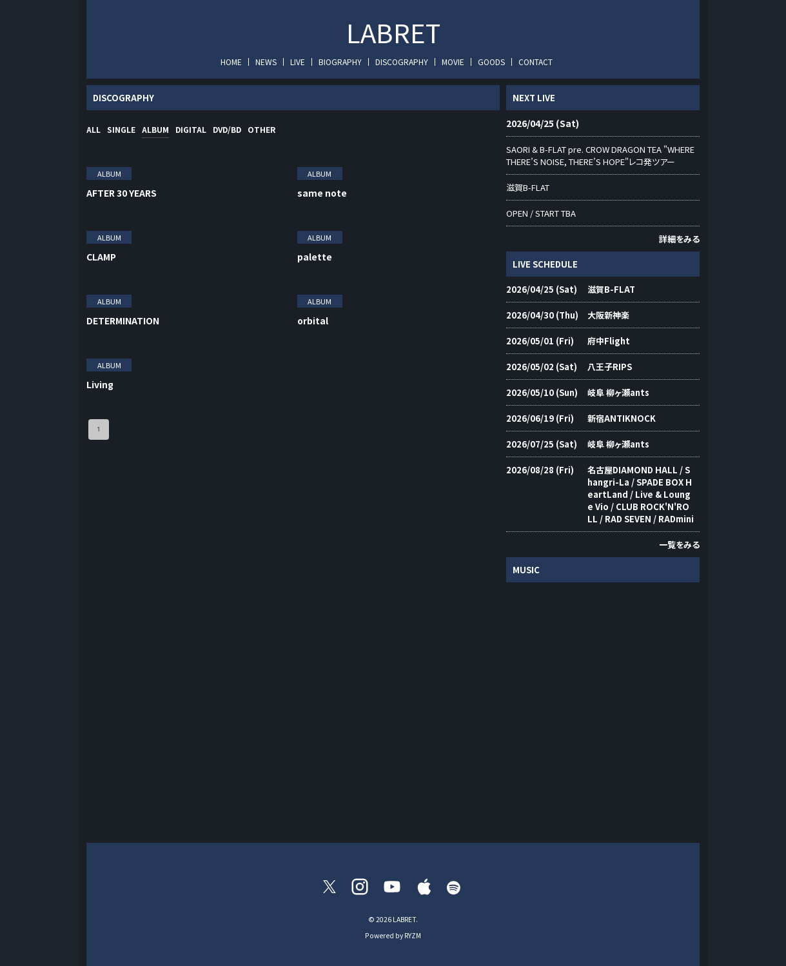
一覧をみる (679, 544)
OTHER (261, 129)
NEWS (266, 61)
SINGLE (121, 129)
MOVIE (453, 61)
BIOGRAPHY (340, 61)
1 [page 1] (98, 429)
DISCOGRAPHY (401, 61)
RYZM (412, 935)
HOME (231, 61)
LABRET (393, 32)
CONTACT (535, 61)
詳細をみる (679, 239)
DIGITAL (190, 129)
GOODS (491, 61)
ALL (93, 129)
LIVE (297, 61)
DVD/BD (227, 129)
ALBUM (155, 129)
